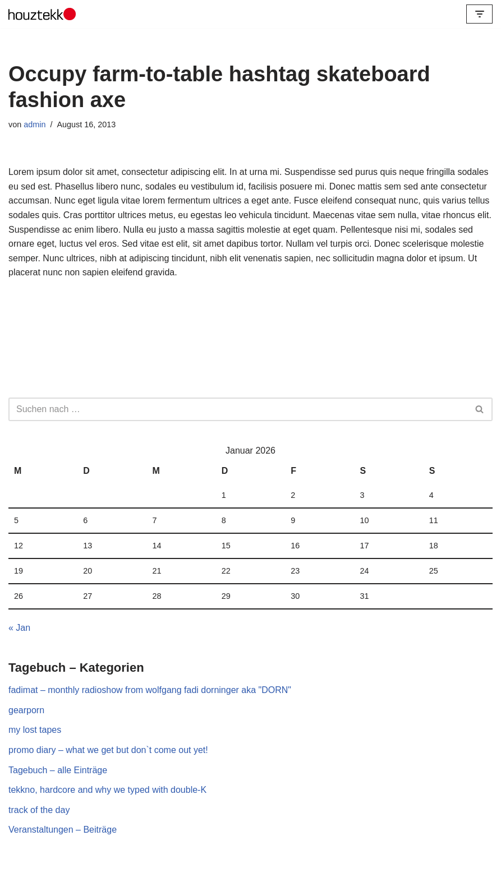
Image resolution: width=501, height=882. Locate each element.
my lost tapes (34, 730)
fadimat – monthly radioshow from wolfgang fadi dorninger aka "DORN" (149, 690)
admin (34, 124)
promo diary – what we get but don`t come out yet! (108, 750)
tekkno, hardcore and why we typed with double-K (107, 790)
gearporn (26, 710)
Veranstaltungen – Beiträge (62, 829)
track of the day (39, 810)
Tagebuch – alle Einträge (57, 770)
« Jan (19, 627)
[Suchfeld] (237, 409)
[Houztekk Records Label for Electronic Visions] (42, 14)
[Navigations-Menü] (479, 14)
